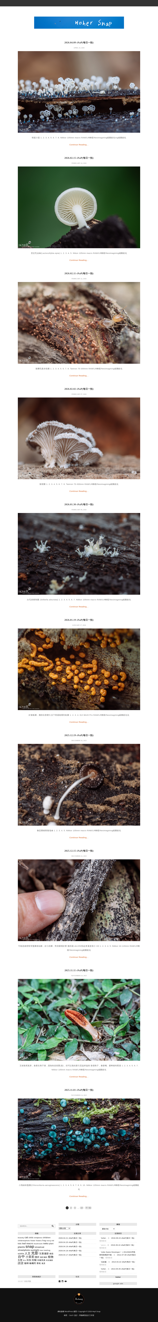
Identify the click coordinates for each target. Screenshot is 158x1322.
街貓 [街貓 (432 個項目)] (34, 1260)
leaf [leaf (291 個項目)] (24, 1243)
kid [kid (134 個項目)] (53, 1241)
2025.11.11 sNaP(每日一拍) (79, 970)
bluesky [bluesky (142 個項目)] (21, 1238)
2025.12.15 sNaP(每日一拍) (79, 851)
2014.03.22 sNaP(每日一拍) (123, 1262)
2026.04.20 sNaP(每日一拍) (70, 1242)
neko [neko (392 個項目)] (46, 1243)
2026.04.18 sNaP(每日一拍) (70, 1251)
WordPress (68, 1311)
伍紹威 (104, 1262)
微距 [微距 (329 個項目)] (37, 1257)
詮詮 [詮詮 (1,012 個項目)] (21, 1263)
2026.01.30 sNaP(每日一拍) (79, 504)
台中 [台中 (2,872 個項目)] (21, 1257)
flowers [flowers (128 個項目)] (39, 1241)
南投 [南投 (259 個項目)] (51, 1254)
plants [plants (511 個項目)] (21, 1247)
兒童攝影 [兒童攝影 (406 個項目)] (44, 1253)
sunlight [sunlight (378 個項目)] (35, 1250)
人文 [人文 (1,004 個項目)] (28, 1253)
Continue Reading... (79, 145)
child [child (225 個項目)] (31, 1238)
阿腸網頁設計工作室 (86, 1315)
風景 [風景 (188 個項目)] (43, 1263)
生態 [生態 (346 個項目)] (20, 1260)
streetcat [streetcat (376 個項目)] (39, 1247)
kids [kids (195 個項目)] (20, 1244)
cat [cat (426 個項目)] (26, 1237)
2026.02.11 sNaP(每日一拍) (79, 273)
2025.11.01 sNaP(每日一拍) (79, 1090)
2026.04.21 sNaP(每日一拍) (70, 1238)
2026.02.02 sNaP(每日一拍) (79, 389)
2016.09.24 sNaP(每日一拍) (122, 1238)
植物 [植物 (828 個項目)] (51, 1256)
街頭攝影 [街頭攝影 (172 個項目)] (49, 1260)
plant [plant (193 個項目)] (51, 1244)
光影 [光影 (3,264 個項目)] (35, 1253)
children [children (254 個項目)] (46, 1237)
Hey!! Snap (79, 1299)
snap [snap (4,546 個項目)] (29, 1246)
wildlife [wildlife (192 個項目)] (21, 1254)
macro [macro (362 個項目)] (30, 1243)
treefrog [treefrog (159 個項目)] (47, 1250)
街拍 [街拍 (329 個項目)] (29, 1260)
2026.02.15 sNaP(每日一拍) (79, 158)
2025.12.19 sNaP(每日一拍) (79, 735)
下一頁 (88, 1208)
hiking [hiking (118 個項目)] (49, 1240)
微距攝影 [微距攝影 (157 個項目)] (43, 1257)
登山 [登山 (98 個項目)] (24, 1260)
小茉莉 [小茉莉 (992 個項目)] (30, 1256)
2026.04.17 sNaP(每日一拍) (70, 1255)
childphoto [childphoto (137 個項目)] (38, 1238)
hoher (103, 1238)
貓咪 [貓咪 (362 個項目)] (26, 1263)
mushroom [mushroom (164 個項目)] (38, 1244)
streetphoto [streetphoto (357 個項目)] (24, 1250)
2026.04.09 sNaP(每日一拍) (79, 42)
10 (82, 1208)
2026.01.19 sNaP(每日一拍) (79, 620)
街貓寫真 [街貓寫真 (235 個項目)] (41, 1260)
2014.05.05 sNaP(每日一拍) (122, 1269)
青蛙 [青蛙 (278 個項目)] (39, 1263)
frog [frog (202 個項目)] (44, 1241)
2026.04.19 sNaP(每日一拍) (70, 1246)
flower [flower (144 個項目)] (32, 1241)
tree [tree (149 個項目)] (41, 1250)
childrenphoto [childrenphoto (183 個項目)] (24, 1241)
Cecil (71, 1315)
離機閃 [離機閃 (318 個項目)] (32, 1263)
